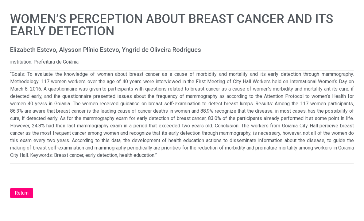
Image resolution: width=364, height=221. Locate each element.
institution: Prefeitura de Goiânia (44, 62)
